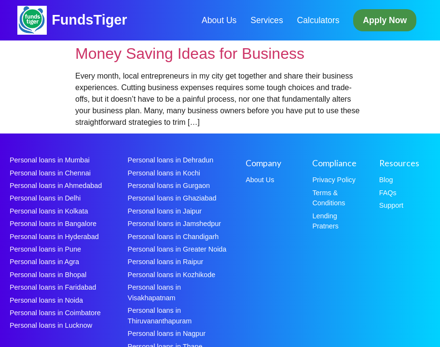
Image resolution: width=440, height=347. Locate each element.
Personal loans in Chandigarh (173, 236)
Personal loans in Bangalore (53, 223)
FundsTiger (89, 19)
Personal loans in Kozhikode (172, 275)
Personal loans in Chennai (50, 173)
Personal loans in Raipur (166, 262)
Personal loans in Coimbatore (55, 313)
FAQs (388, 193)
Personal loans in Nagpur (167, 333)
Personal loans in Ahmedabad (56, 185)
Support (391, 205)
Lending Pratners (325, 221)
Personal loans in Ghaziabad (172, 198)
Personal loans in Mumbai (50, 160)
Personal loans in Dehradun (171, 160)
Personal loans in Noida (46, 300)
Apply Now (385, 20)
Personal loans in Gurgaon (169, 185)
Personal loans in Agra (44, 262)
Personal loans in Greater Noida (177, 249)
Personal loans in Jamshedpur (174, 223)
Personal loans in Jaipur (165, 211)
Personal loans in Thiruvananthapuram (160, 316)
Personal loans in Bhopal (48, 275)
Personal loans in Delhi (45, 198)
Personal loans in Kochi (164, 173)
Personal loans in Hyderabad (54, 236)
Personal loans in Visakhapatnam (154, 292)
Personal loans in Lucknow (51, 325)
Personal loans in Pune (45, 249)
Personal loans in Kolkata (49, 211)
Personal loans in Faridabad (53, 287)
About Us (219, 20)
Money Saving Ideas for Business (189, 53)
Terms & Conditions (328, 198)
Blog (386, 180)
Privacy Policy (334, 180)
